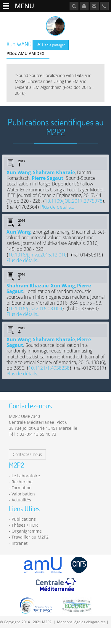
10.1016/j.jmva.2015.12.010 (37, 254)
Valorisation (23, 494)
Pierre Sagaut (47, 178)
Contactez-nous (27, 454)
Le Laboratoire (26, 476)
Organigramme (27, 531)
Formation (22, 487)
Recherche (22, 481)
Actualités (21, 500)
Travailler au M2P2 (30, 537)
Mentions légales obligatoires (81, 621)
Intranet (20, 543)
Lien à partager (51, 45)
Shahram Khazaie (54, 172)
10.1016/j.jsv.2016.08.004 (35, 308)
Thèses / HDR (25, 525)
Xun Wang (19, 172)
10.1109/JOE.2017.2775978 (73, 201)
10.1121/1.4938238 (49, 368)
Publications (24, 519)
